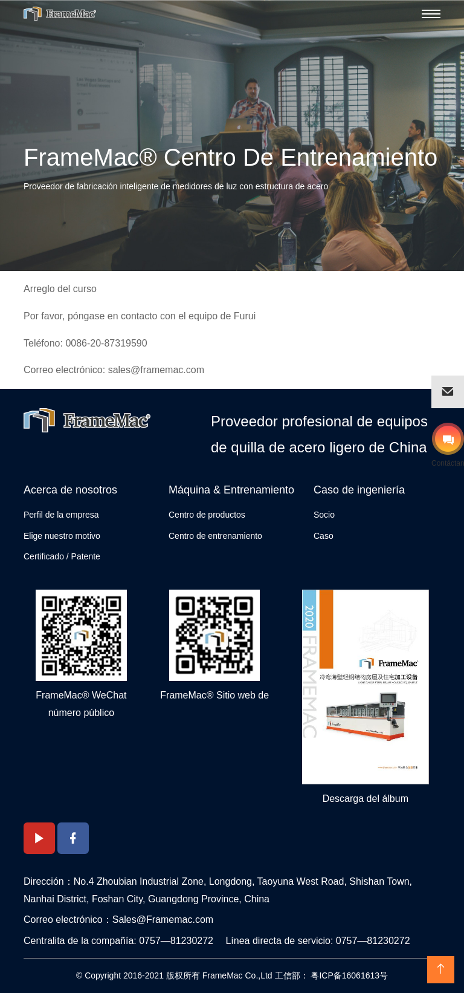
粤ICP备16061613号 (348, 975)
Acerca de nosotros (70, 490)
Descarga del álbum (365, 798)
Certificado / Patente (62, 556)
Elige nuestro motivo (62, 536)
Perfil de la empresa (61, 514)
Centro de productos (207, 514)
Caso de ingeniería (359, 490)
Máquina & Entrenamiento (231, 490)
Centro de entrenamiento (215, 536)
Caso (324, 536)
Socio (324, 514)
